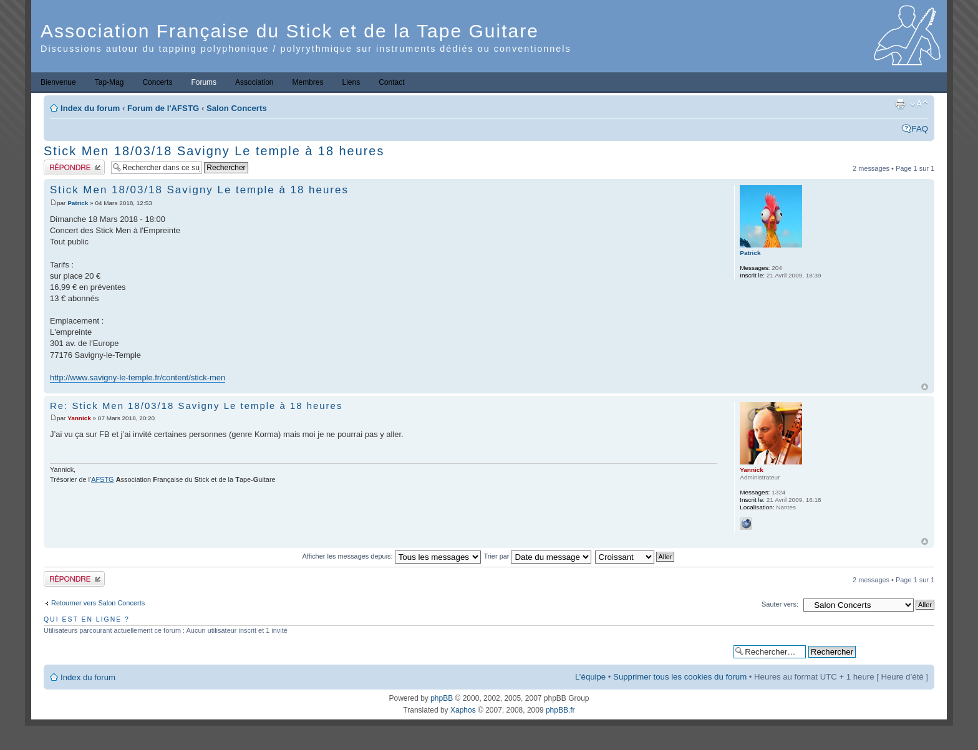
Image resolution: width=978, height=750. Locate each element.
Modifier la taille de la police (919, 104)
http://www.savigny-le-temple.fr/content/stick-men (137, 377)
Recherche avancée (894, 651)
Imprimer (900, 104)
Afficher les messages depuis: (392, 556)
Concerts (157, 82)
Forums (203, 82)
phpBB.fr (560, 710)
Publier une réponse (74, 167)
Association (254, 82)
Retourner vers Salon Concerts (98, 603)
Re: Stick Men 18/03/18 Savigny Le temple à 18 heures (196, 405)
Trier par (538, 556)
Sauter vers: (780, 604)
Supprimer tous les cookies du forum (680, 676)
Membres (307, 82)
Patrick (77, 203)
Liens (351, 82)
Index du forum (90, 108)
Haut (924, 386)
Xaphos (463, 710)
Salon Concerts (236, 108)
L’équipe (590, 676)
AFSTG (102, 479)
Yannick (79, 418)
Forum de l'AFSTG (163, 108)
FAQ (920, 128)
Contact (391, 82)
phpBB (441, 698)
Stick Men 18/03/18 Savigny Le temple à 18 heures (214, 151)
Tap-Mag (109, 82)
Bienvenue (58, 82)
